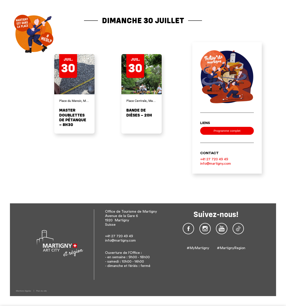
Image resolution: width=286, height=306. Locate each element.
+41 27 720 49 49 (214, 159)
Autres (265, 35)
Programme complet (227, 130)
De (261, 32)
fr (253, 32)
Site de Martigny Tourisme (239, 4)
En (267, 32)
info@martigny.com (215, 163)
